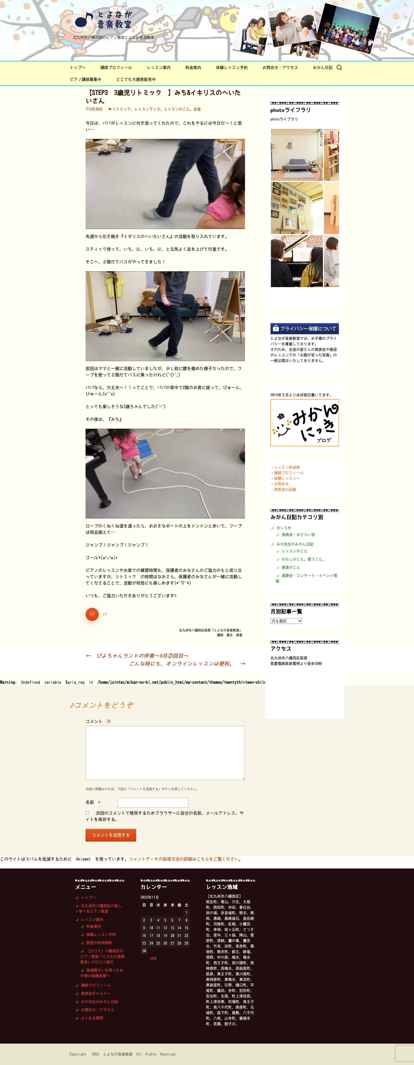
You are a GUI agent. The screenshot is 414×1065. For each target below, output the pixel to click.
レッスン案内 (159, 67)
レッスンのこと (177, 109)
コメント (98, 721)
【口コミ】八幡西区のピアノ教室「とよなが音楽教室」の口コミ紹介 (102, 956)
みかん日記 (323, 67)
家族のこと (291, 567)
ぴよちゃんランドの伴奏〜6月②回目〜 (137, 655)
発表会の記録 (285, 489)
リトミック (121, 109)
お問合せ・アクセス (280, 67)
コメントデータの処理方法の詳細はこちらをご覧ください (184, 859)
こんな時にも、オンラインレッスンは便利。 (187, 663)
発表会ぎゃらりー (96, 993)
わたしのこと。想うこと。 (304, 559)
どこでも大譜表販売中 (136, 79)
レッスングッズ (147, 109)
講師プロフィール (116, 67)
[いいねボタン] (92, 614)
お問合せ (281, 484)
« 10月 (150, 958)
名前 (93, 802)
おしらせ (283, 528)
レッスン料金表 (287, 467)
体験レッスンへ (287, 478)
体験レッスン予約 (232, 67)
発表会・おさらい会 (298, 534)
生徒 (197, 109)
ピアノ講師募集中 (85, 79)
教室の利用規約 (99, 943)
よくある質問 (92, 1018)
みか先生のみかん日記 (294, 544)
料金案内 (193, 67)
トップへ (78, 67)
